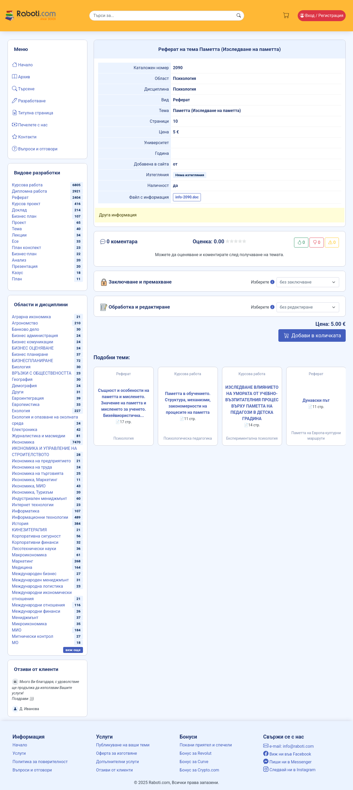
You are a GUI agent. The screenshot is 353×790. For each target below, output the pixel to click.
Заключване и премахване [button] (136, 282)
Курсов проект (26, 203)
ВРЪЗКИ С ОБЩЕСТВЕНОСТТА (41, 373)
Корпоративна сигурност (36, 536)
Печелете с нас (30, 124)
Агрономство (25, 323)
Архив (21, 76)
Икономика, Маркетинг (34, 479)
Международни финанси (36, 611)
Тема (17, 228)
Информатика (25, 511)
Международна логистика (37, 586)
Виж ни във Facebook (287, 754)
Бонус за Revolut (196, 753)
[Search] (166, 16)
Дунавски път (316, 400)
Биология (21, 366)
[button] (138, 242)
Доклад (19, 210)
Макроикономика (29, 554)
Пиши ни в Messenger (287, 761)
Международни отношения (38, 605)
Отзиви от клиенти (114, 770)
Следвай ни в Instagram (289, 769)
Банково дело (25, 329)
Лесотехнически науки (34, 548)
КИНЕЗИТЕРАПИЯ (29, 529)
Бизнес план (24, 216)
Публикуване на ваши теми (122, 744)
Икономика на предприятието (41, 460)
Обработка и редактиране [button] (135, 307)
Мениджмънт (25, 617)
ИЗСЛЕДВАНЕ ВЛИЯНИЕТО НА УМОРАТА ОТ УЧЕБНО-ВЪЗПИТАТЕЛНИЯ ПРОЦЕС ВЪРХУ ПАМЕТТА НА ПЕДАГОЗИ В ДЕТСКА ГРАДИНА (251, 403)
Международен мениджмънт (40, 579)
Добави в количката (312, 335)
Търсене (23, 88)
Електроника (24, 429)
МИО (16, 630)
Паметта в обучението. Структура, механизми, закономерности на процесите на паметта (188, 403)
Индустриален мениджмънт (39, 498)
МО (15, 642)
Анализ (19, 260)
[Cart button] (286, 14)
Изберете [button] (262, 282)
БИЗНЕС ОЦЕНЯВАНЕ (33, 348)
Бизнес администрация (35, 335)
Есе (15, 241)
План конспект (26, 247)
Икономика (23, 442)
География (22, 379)
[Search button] (238, 15)
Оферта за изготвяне (116, 753)
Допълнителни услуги (117, 761)
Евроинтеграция (28, 398)
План (17, 278)
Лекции (19, 235)
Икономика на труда (32, 467)
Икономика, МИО (29, 486)
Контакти (24, 136)
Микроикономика (29, 623)
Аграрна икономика (31, 316)
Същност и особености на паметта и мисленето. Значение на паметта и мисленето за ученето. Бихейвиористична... (123, 403)
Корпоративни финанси (35, 542)
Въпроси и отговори (35, 148)
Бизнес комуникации (32, 341)
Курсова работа (27, 184)
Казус (17, 272)
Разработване (29, 100)
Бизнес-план (24, 253)
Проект (19, 222)
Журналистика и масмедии (38, 435)
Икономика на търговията (37, 473)
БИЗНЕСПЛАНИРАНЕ (32, 360)
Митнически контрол (32, 636)
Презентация (25, 266)
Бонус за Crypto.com (199, 770)
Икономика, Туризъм (32, 492)
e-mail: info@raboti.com (288, 746)
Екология (21, 410)
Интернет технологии (33, 504)
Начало (22, 64)
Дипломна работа (29, 191)
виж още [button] (73, 650)
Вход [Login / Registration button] (321, 15)
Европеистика (26, 404)
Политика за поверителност (40, 761)
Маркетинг (22, 561)
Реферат (20, 197)
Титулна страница (32, 112)
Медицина (22, 567)
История (20, 523)
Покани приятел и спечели (206, 744)
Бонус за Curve (194, 761)
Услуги (19, 753)
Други (17, 392)
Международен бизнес (34, 573)
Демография (24, 385)
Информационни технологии (40, 517)
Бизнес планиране (30, 354)
